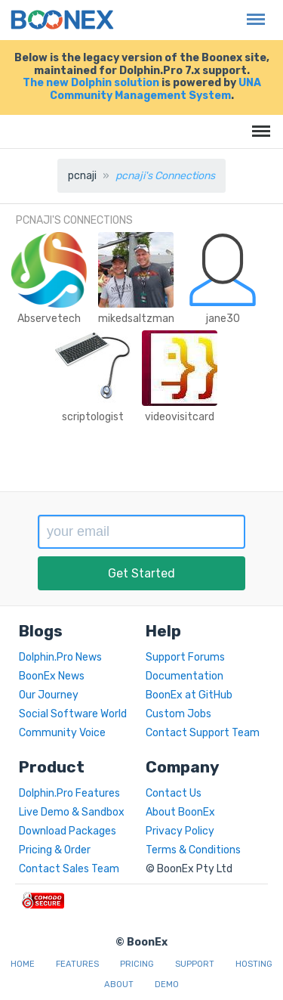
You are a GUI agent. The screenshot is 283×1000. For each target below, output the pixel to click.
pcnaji (82, 175)
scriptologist (93, 416)
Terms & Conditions (193, 850)
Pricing (137, 964)
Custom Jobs (178, 713)
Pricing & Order (55, 850)
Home (23, 964)
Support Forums (185, 657)
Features (77, 964)
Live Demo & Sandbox (72, 812)
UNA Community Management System (155, 89)
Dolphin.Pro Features (69, 793)
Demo (167, 984)
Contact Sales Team (69, 868)
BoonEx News (52, 676)
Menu (252, 11)
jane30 (223, 318)
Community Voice (62, 732)
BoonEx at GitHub (189, 695)
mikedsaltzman (136, 318)
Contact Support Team (203, 732)
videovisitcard (179, 416)
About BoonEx (180, 812)
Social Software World (73, 713)
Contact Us (173, 793)
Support (194, 964)
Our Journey (48, 695)
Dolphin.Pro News (60, 657)
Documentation (184, 676)
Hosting (253, 964)
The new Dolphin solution (91, 82)
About (119, 984)
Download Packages (67, 831)
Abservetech (49, 318)
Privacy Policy (180, 831)
